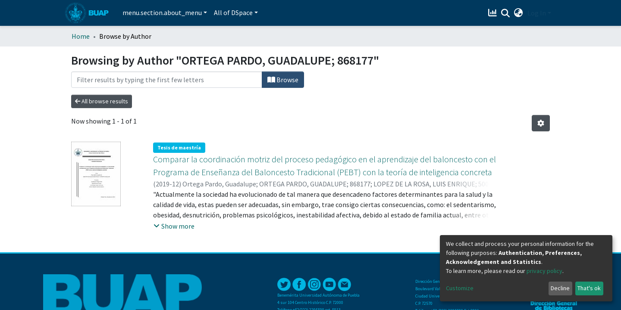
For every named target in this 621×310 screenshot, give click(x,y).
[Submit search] (505, 13)
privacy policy (544, 271)
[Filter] (166, 79)
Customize (460, 288)
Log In (536, 13)
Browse (282, 79)
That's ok (589, 288)
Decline (560, 288)
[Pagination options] (541, 123)
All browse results (101, 101)
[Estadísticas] (493, 13)
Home (81, 36)
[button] (518, 13)
